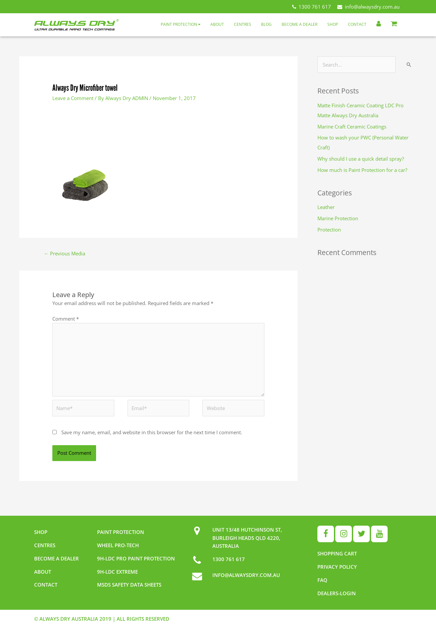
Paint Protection (180, 24)
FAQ (322, 580)
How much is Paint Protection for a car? (362, 170)
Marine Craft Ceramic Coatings (351, 126)
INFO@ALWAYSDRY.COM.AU (246, 575)
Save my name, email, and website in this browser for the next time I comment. (151, 432)
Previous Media (64, 253)
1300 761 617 (311, 6)
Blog (266, 24)
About (217, 24)
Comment (65, 318)
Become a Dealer (299, 24)
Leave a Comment (72, 98)
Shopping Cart (337, 553)
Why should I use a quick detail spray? (360, 158)
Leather (326, 207)
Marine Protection (337, 218)
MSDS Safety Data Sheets (129, 584)
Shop (332, 24)
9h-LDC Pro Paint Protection (136, 558)
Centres (242, 24)
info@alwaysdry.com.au (368, 6)
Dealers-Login (336, 593)
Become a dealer (56, 558)
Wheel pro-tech (118, 545)
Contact (357, 24)
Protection (329, 229)
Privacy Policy (337, 566)
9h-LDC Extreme (117, 571)
